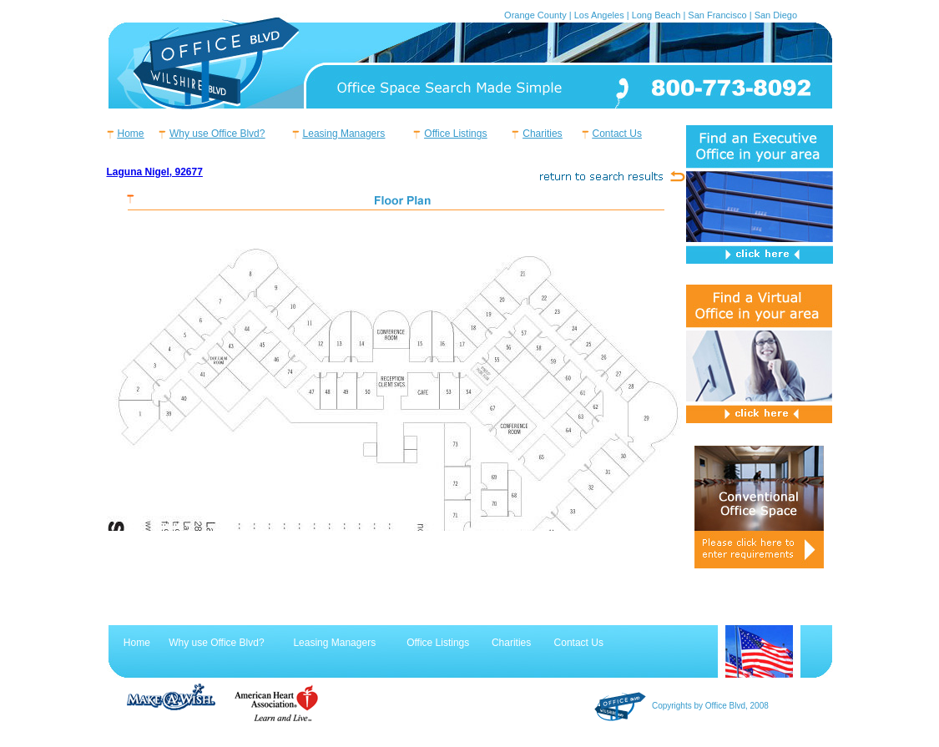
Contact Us (617, 133)
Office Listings (455, 133)
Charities (542, 133)
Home (131, 133)
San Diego (776, 15)
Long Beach (656, 15)
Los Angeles (599, 15)
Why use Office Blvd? (217, 133)
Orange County (535, 15)
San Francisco (717, 15)
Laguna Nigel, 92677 (155, 172)
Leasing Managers (344, 133)
